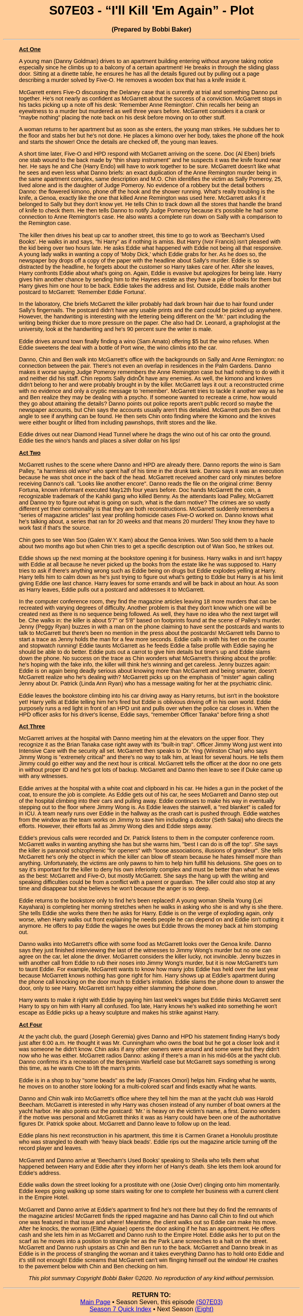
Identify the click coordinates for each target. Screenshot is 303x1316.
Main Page (95, 1302)
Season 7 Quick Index (121, 1309)
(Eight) (204, 1309)
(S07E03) (209, 1302)
